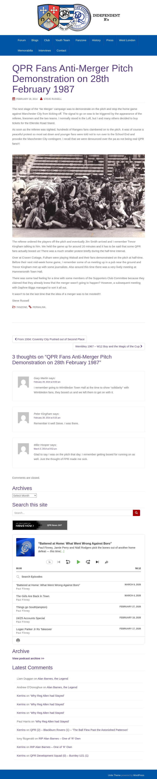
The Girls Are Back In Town (33, 596)
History (96, 40)
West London (127, 40)
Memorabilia (25, 50)
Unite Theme (114, 775)
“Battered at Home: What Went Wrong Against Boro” (48, 585)
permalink (39, 307)
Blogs (34, 40)
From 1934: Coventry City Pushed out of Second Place (50, 339)
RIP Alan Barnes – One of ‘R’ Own (60, 738)
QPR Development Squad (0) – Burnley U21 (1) (59, 755)
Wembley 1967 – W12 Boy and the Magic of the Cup (108, 346)
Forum (22, 40)
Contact (61, 50)
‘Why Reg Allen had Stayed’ (47, 695)
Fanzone (81, 40)
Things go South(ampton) (31, 607)
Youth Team (62, 40)
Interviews (44, 50)
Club (47, 40)
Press (109, 40)
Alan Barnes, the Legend (53, 678)
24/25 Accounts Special (30, 618)
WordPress (138, 775)
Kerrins (21, 695)
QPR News (52, 525)
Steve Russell (53, 99)
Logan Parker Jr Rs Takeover (34, 629)
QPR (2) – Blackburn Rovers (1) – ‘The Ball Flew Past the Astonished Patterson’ (79, 729)
